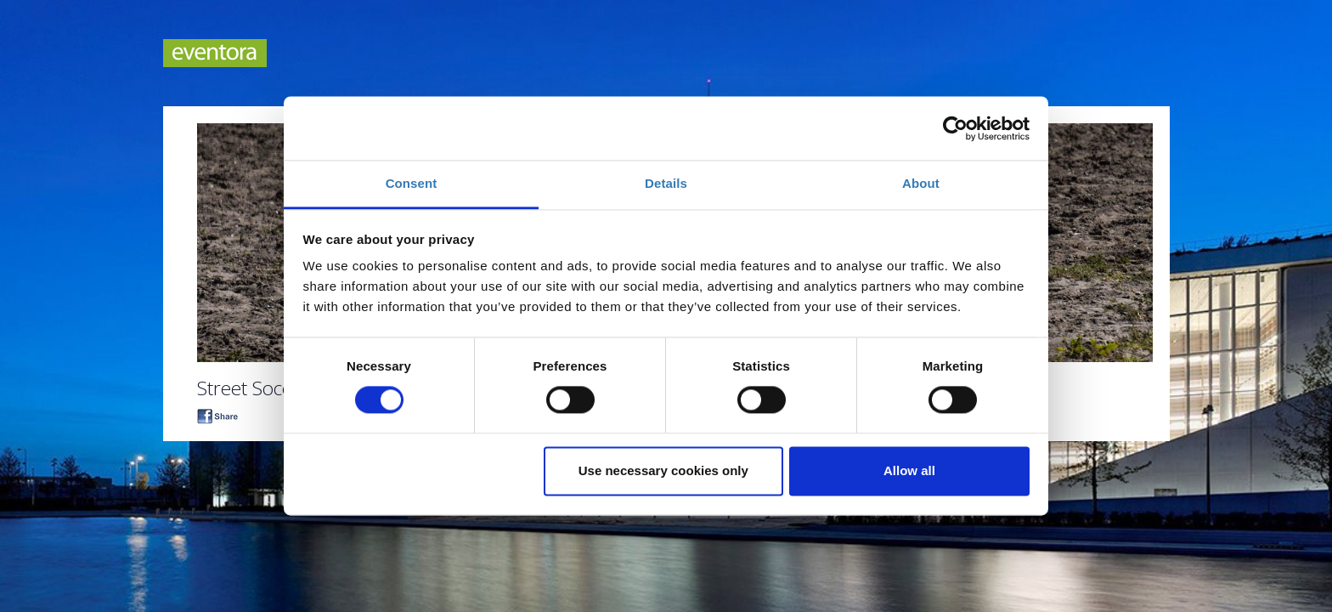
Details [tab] (666, 183)
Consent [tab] (411, 183)
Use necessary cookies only (663, 470)
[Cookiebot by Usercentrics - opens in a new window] (955, 128)
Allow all (909, 470)
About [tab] (921, 183)
